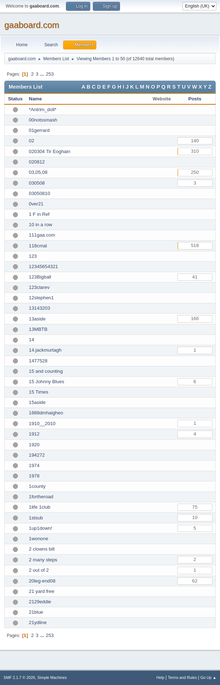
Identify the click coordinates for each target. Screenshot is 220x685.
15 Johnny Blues (46, 381)
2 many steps (43, 559)
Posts (194, 98)
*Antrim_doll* (43, 109)
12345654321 (43, 266)
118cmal (38, 245)
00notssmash (43, 120)
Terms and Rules (182, 677)
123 (33, 256)
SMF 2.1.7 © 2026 (19, 677)
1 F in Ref (39, 214)
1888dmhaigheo (46, 412)
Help (160, 677)
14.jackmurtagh (45, 350)
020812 (37, 162)
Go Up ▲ (208, 677)
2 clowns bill (42, 549)
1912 (34, 434)
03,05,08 (38, 172)
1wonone (38, 538)
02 (31, 140)
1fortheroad (41, 496)
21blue (36, 612)
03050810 (39, 193)
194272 (37, 455)
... (43, 74)
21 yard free (41, 591)
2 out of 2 (39, 570)
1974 (34, 465)
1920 (34, 444)
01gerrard (39, 130)
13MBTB (38, 329)
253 (50, 74)
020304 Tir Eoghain (50, 151)
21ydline (38, 622)
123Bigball (40, 277)
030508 (37, 183)
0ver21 (36, 203)
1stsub (36, 517)
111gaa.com (42, 235)
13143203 (39, 308)
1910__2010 (42, 423)
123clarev (39, 287)
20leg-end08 (42, 581)
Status (15, 98)
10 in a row (40, 224)
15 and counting (46, 371)
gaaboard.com (31, 25)
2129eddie (40, 601)
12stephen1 (41, 297)
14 (31, 339)
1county (37, 486)
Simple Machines (52, 677)
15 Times (38, 392)
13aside (37, 319)
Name (35, 98)
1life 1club (40, 507)
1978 (34, 476)
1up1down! (40, 528)
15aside (37, 402)
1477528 (38, 360)
